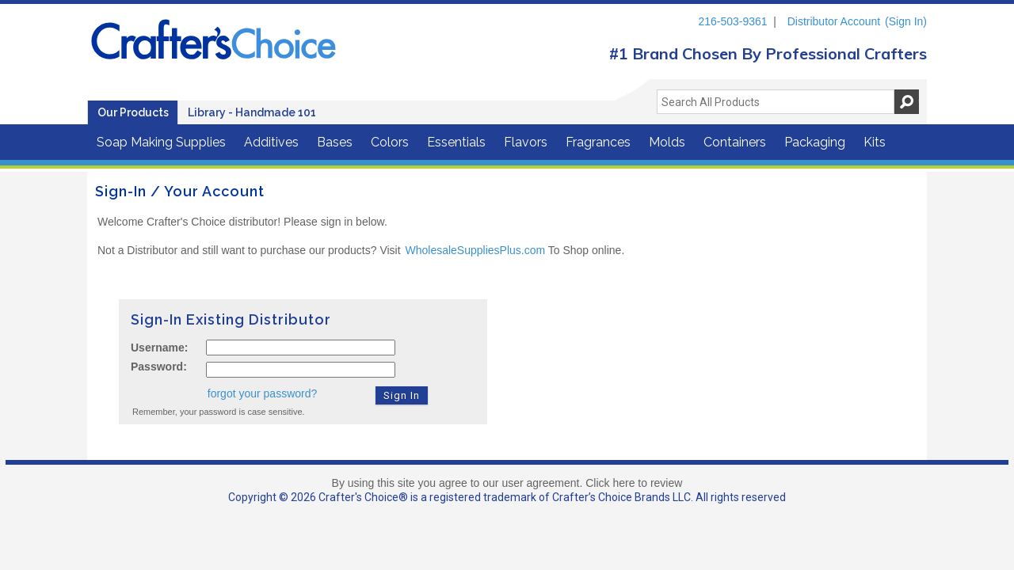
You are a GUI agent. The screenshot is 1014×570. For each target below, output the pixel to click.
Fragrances (598, 142)
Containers (734, 142)
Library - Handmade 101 (252, 112)
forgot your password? (263, 393)
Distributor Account (834, 21)
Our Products (133, 112)
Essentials (456, 142)
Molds (667, 142)
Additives (271, 142)
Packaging (814, 142)
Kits (874, 142)
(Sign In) (906, 21)
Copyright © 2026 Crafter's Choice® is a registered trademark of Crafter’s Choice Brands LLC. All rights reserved (507, 497)
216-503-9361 (732, 21)
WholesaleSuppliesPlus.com (475, 250)
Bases (335, 142)
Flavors (525, 142)
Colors (390, 142)
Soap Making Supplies (161, 142)
